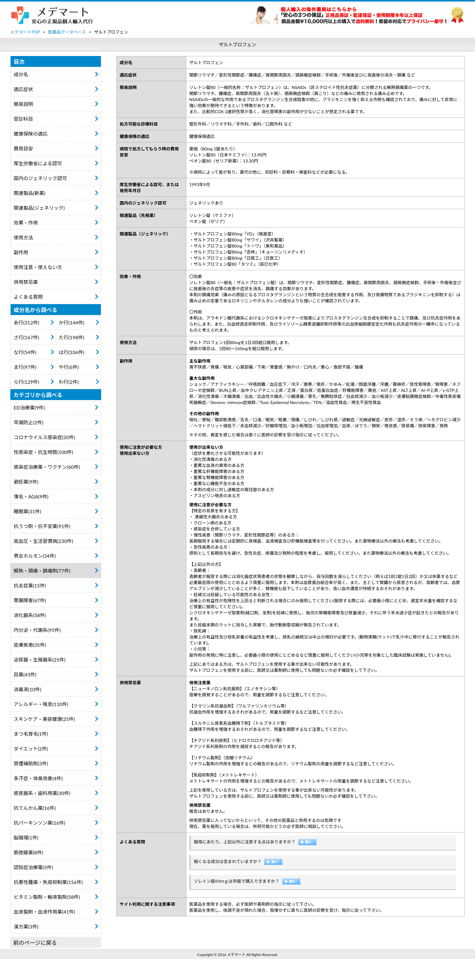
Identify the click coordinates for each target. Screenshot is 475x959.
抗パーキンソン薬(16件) (39, 823)
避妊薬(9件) (26, 481)
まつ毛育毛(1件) (31, 734)
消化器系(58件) (30, 615)
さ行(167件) (26, 337)
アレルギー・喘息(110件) (41, 704)
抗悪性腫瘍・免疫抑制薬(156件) (48, 882)
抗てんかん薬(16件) (35, 808)
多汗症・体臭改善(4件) (38, 778)
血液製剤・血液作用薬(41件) (44, 912)
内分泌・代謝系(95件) (37, 630)
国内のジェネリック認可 (40, 178)
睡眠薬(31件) (27, 511)
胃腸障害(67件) (30, 600)
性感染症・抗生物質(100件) (43, 452)
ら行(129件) (26, 382)
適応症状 (23, 89)
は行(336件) (71, 352)
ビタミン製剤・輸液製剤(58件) (47, 897)
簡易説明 (23, 104)
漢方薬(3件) (26, 926)
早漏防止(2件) (28, 422)
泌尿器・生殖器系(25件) (39, 659)
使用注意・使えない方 (38, 267)
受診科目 (23, 119)
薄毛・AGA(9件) (31, 496)
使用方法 (23, 237)
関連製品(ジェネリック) (39, 208)
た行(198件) (71, 337)
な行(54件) (25, 352)
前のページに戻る (35, 942)
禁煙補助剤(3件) (31, 763)
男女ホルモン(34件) (35, 556)
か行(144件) (71, 322)
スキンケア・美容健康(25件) (44, 719)
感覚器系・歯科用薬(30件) (42, 793)
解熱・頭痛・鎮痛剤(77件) (42, 570)
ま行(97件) (25, 367)
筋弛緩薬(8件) (28, 852)
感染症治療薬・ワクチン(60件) (47, 467)
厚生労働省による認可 (38, 163)
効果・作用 (26, 222)
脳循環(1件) (26, 837)
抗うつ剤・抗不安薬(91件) (42, 526)
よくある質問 (28, 297)
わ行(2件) (69, 382)
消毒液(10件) (27, 689)
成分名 (21, 74)
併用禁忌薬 (26, 282)
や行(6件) (69, 367)
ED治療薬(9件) (29, 407)
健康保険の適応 (31, 133)
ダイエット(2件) (31, 748)
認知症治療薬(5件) (33, 867)
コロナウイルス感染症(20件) (44, 437)
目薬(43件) (25, 674)
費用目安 (23, 148)
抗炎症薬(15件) (30, 585)
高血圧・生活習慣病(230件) (43, 541)
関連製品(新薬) (29, 193)
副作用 (21, 252)
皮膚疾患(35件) (30, 645)
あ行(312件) (26, 322)
